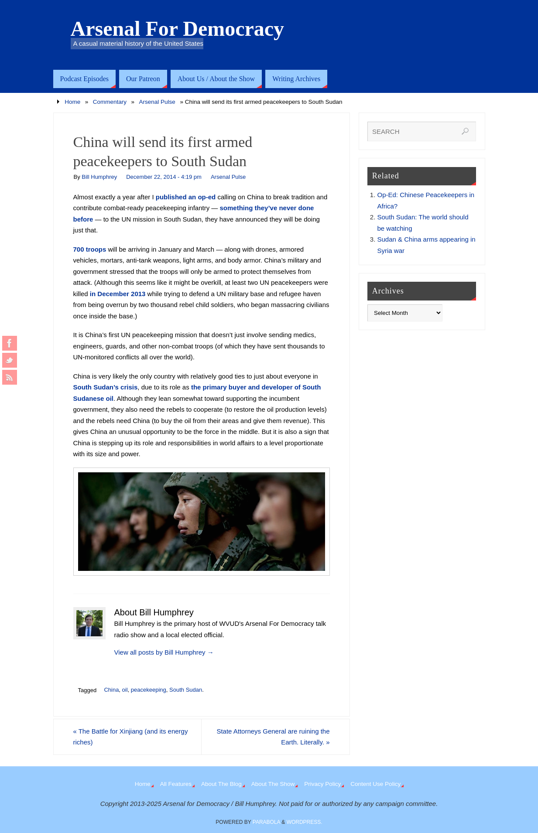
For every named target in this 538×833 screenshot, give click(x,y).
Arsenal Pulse (157, 102)
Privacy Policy (322, 784)
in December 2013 (118, 293)
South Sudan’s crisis (105, 387)
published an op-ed (186, 197)
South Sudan (185, 689)
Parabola (266, 822)
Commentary (110, 102)
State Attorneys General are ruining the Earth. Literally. (272, 736)
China (111, 689)
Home (72, 102)
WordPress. (304, 822)
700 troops (89, 249)
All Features (176, 784)
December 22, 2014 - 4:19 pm (164, 177)
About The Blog (221, 784)
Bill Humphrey (99, 177)
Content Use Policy (375, 784)
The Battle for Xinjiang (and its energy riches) (130, 736)
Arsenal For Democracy (177, 29)
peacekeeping (148, 689)
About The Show (273, 784)
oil (125, 689)
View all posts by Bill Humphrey (164, 652)
